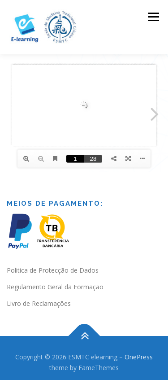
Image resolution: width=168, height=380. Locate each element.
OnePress (139, 357)
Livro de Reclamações (39, 303)
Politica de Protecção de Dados (53, 270)
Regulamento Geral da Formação (55, 287)
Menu (153, 17)
